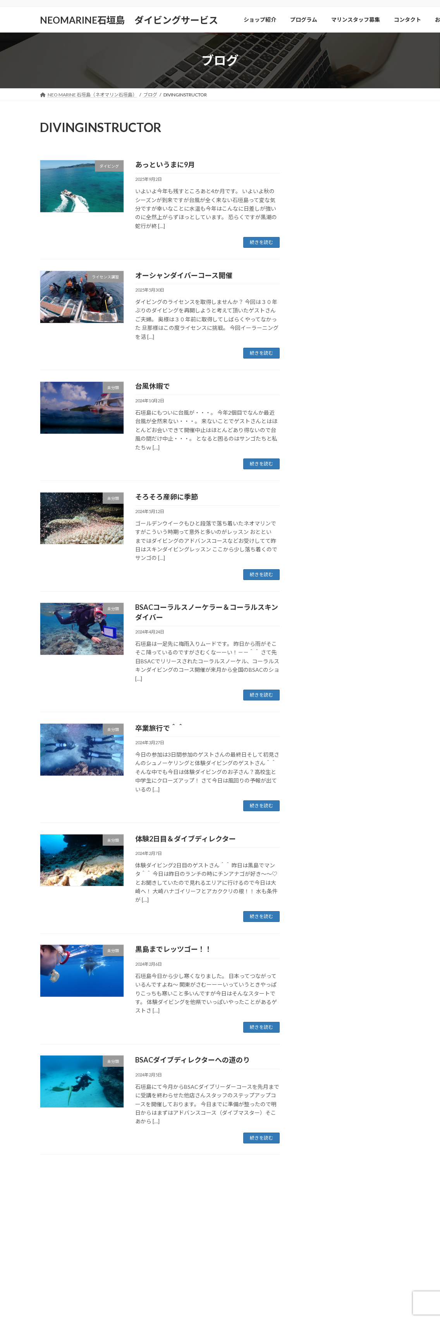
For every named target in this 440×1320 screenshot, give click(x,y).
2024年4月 (318, 902)
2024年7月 (318, 870)
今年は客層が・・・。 (368, 447)
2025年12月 (320, 698)
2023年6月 (318, 996)
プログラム (101, 1183)
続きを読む (261, 242)
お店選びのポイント (245, 1183)
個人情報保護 (295, 1183)
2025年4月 (318, 776)
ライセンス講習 (330, 609)
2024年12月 (320, 808)
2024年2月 (318, 933)
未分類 (313, 656)
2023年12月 (320, 965)
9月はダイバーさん (364, 377)
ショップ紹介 (61, 1183)
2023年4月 (318, 1028)
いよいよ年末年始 (369, 147)
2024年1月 (318, 949)
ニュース (316, 624)
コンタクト (197, 1183)
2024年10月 (320, 839)
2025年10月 (320, 713)
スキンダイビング (327, 577)
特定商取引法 (338, 1183)
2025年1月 (318, 792)
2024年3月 (318, 918)
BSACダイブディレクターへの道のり (192, 1060)
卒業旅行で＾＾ (159, 728)
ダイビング (318, 593)
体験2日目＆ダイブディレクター (185, 838)
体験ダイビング (324, 640)
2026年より (355, 262)
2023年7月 (318, 980)
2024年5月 (318, 886)
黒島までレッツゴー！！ (173, 949)
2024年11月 (320, 823)
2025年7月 (318, 745)
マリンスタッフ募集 (149, 1183)
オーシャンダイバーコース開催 (183, 275)
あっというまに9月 (165, 164)
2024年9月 (318, 855)
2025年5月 (318, 760)
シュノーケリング (327, 546)
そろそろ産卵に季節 (166, 497)
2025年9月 (318, 729)
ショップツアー (324, 561)
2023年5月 (318, 1012)
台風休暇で (152, 386)
